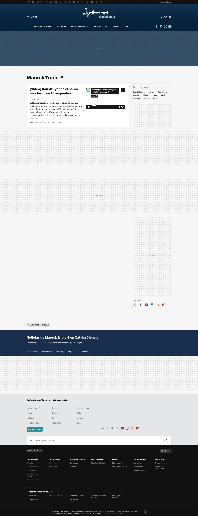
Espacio (136, 98)
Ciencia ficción (139, 92)
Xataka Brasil (32, 499)
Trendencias (138, 463)
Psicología (60, 351)
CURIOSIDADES (100, 26)
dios (79, 422)
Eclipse (154, 95)
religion (71, 351)
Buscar (166, 440)
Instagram (165, 26)
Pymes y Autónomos (159, 467)
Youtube (169, 26)
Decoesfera (138, 466)
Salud (79, 413)
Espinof (73, 466)
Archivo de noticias (40, 325)
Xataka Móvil (32, 466)
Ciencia (151, 92)
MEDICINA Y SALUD (43, 26)
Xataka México (33, 495)
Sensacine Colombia (74, 500)
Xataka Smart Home (32, 475)
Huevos (146, 98)
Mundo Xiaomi (33, 479)
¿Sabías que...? (47, 351)
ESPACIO (61, 26)
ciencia (85, 351)
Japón (163, 95)
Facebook (156, 26)
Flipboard (160, 26)
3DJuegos (53, 463)
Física (29, 413)
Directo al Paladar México (98, 496)
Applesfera (31, 470)
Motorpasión (117, 463)
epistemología (33, 422)
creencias (56, 422)
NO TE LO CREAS (120, 26)
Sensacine (74, 463)
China (145, 95)
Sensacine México (77, 495)
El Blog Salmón (161, 463)
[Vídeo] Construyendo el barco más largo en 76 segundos (54, 90)
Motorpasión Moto (119, 466)
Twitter (135, 304)
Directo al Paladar (98, 463)
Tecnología (162, 92)
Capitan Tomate (42, 122)
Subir (163, 451)
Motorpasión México (117, 496)
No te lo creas (83, 408)
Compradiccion (139, 470)
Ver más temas (35, 429)
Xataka (30, 463)
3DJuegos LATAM (55, 495)
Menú (34, 17)
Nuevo (163, 17)
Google (156, 98)
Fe (78, 351)
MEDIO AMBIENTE (79, 26)
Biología (55, 413)
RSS (158, 304)
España (136, 95)
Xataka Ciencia (99, 13)
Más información (118, 513)
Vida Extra (53, 466)
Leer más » (35, 118)
